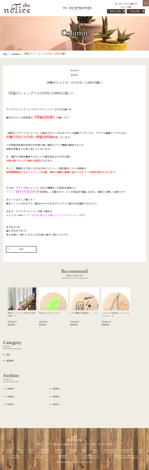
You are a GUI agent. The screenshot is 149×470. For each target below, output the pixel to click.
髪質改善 (10, 361)
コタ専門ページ (90, 456)
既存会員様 (135, 11)
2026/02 (10, 397)
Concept (59, 450)
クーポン (15, 456)
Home (9, 450)
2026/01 (56, 397)
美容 (8, 355)
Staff (31, 450)
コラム (39, 456)
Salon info (44, 450)
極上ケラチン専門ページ (126, 456)
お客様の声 (127, 450)
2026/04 (10, 389)
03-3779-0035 (80, 8)
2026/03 (56, 389)
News (95, 450)
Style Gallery (110, 450)
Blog (84, 450)
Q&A (141, 450)
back (21, 249)
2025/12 (10, 404)
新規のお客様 (115, 11)
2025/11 (56, 404)
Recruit (72, 450)
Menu (20, 450)
